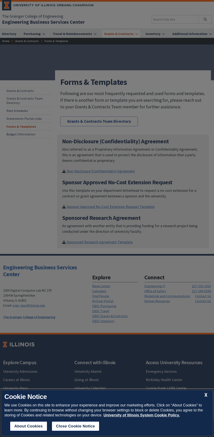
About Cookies (28, 426)
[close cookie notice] (206, 395)
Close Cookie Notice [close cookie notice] (75, 426)
